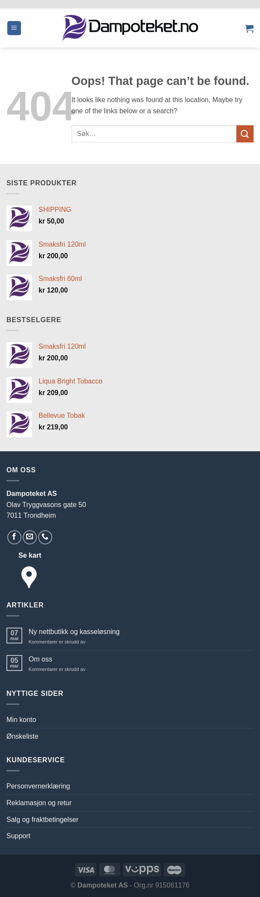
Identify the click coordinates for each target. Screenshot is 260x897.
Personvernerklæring (38, 786)
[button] (14, 28)
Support (18, 836)
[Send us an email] (30, 537)
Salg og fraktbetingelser (42, 819)
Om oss (40, 659)
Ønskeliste (22, 736)
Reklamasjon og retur (39, 802)
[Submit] (245, 133)
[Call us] (45, 537)
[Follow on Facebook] (14, 537)
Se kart (29, 555)
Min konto (21, 719)
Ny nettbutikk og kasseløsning (74, 631)
